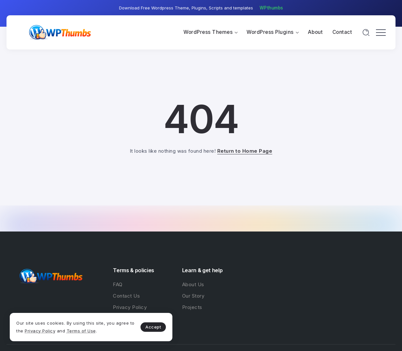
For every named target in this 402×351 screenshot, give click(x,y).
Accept (153, 327)
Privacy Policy (40, 330)
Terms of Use (81, 330)
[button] (271, 8)
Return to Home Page (245, 151)
